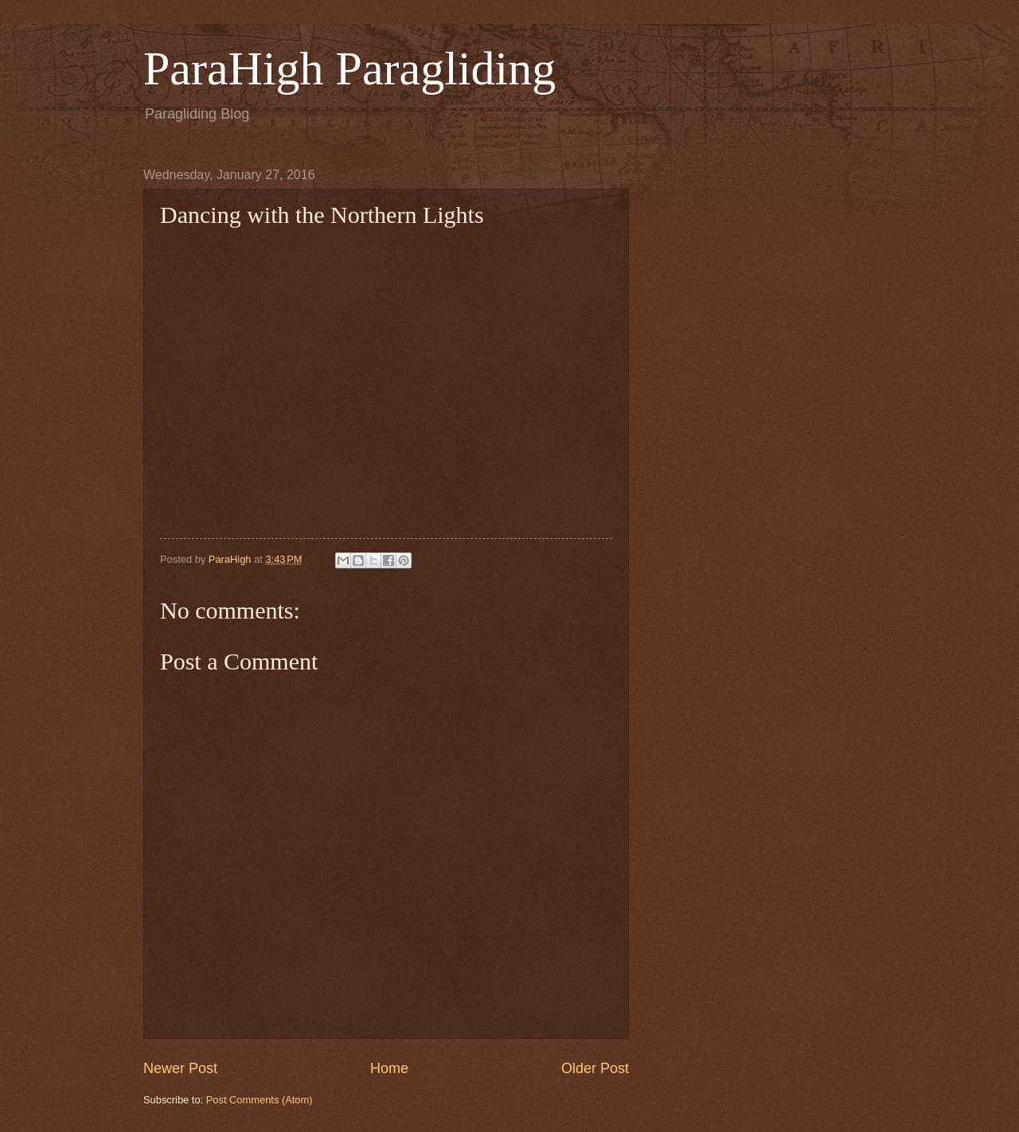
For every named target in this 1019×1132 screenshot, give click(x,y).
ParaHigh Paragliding (349, 68)
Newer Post (180, 1068)
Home (389, 1068)
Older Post (595, 1068)
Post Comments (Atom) (259, 1100)
